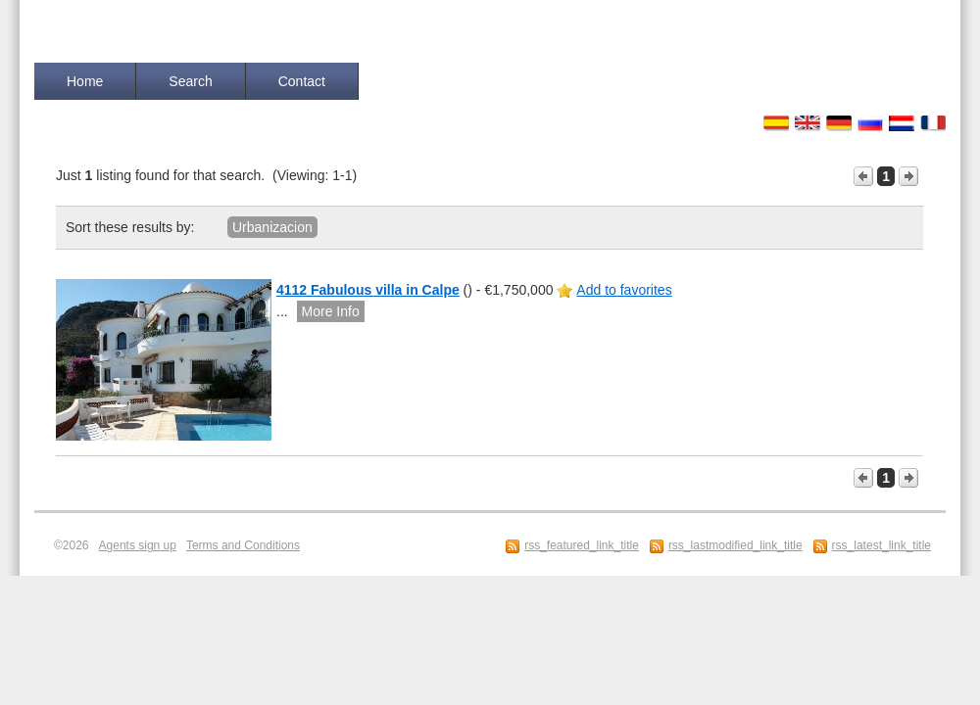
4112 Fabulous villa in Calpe (368, 290)
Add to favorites (623, 290)
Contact (301, 81)
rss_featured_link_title (581, 545)
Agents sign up (137, 545)
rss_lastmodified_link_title (735, 545)
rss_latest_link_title (881, 545)
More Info (331, 311)
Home (85, 81)
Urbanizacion (272, 227)
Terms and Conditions (243, 545)
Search (190, 81)
